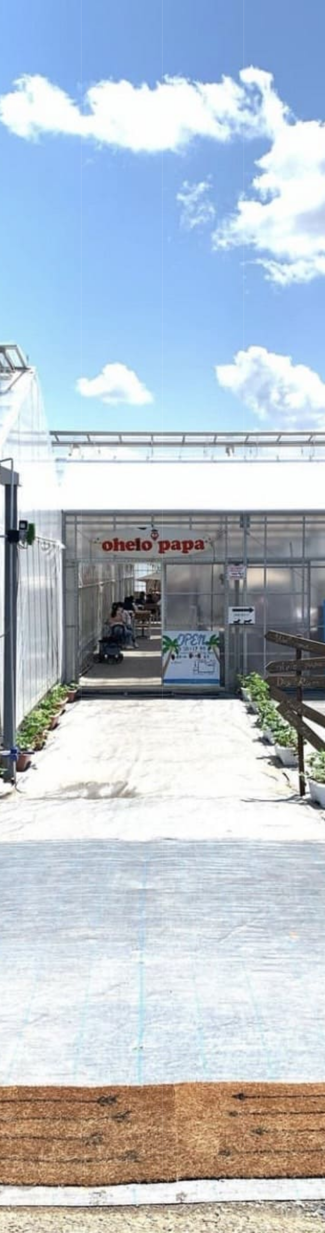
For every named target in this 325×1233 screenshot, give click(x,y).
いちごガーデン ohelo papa (57, 9)
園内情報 (154, 9)
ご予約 (111, 27)
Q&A (210, 9)
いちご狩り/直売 (119, 9)
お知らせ (184, 9)
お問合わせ (268, 9)
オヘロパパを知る (293, 1227)
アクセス (237, 9)
